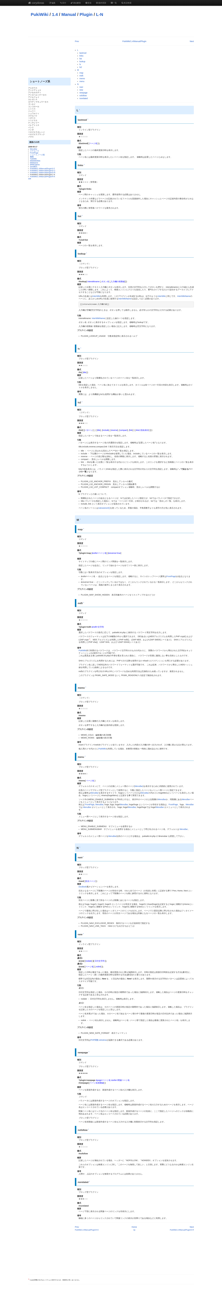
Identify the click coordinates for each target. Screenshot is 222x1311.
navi (81, 87)
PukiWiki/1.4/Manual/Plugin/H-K (42, 177)
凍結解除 (75, 3)
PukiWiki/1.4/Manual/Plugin (134, 41)
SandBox (33, 167)
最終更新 (101, 3)
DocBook (83, 887)
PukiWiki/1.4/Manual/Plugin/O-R (42, 173)
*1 (89, 639)
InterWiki (96, 296)
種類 (32, 157)
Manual (68, 14)
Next (192, 41)
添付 (63, 3)
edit (29, 179)
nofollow (83, 95)
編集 (52, 3)
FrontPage (34, 153)
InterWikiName (183, 296)
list (80, 58)
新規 (88, 3)
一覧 (113, 3)
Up (134, 1230)
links (81, 56)
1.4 (55, 14)
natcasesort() (104, 508)
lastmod (82, 53)
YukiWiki (33, 159)
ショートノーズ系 (37, 155)
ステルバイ (34, 151)
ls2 (80, 67)
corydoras (36, 2)
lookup (82, 61)
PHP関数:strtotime (98, 1040)
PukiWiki (39, 14)
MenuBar (33, 149)
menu (81, 81)
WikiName (34, 163)
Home (134, 1227)
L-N (99, 14)
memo (82, 78)
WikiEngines (35, 165)
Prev (77, 41)
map (81, 73)
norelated (83, 98)
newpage (83, 93)
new (81, 90)
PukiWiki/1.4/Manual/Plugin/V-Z (42, 169)
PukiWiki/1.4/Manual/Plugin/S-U (42, 171)
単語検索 (126, 3)
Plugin (86, 14)
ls (80, 64)
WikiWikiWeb (35, 161)
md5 (81, 76)
